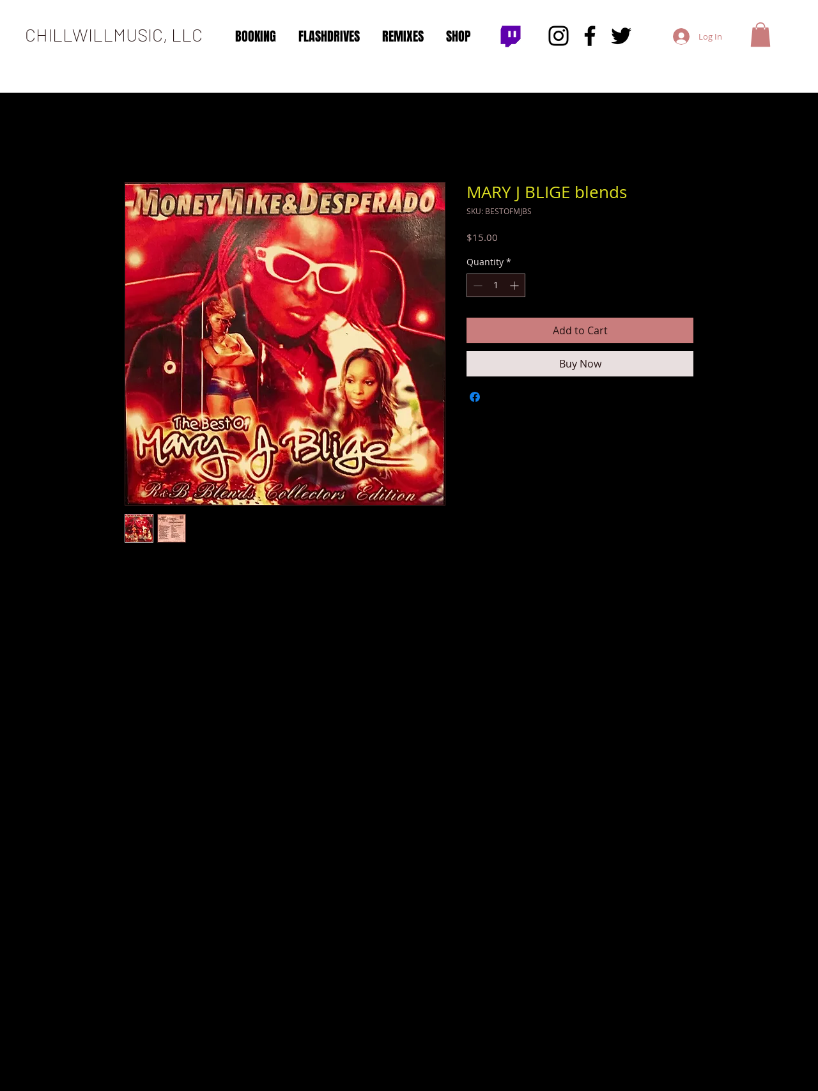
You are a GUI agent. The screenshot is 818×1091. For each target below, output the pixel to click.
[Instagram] (558, 35)
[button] (760, 34)
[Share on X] (499, 397)
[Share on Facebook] (474, 397)
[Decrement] (476, 285)
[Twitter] (621, 35)
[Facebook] (589, 35)
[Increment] (515, 285)
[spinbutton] (495, 285)
